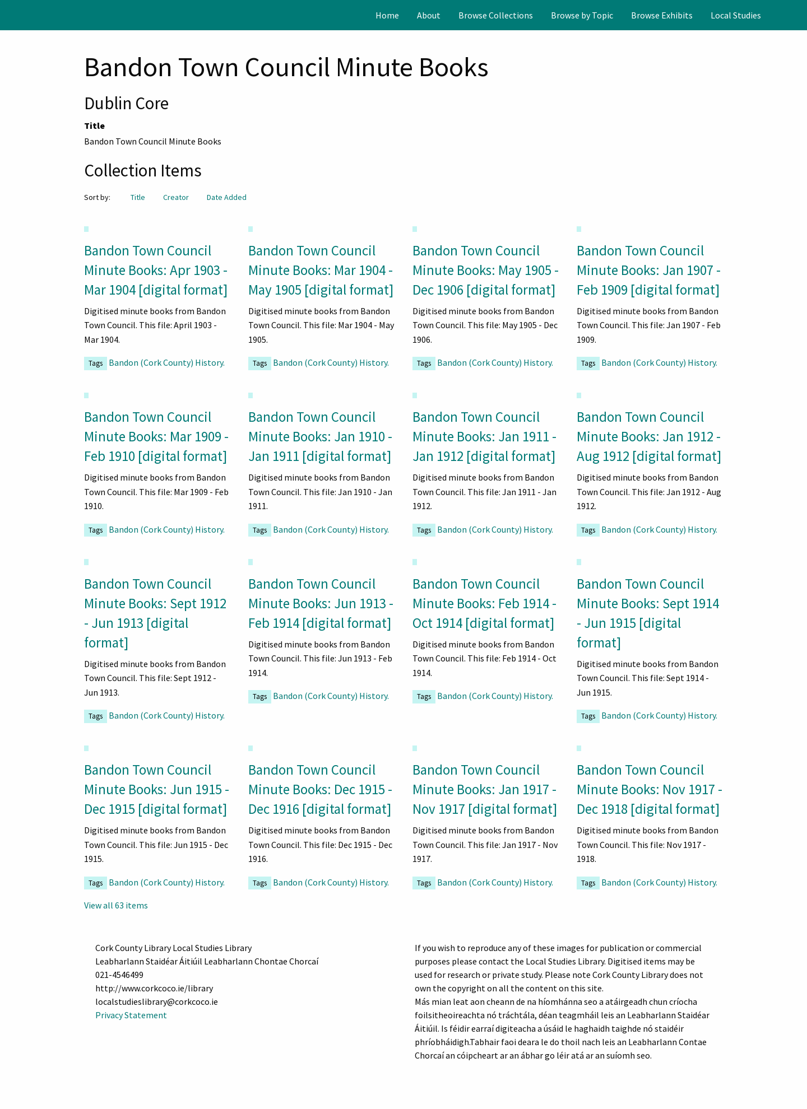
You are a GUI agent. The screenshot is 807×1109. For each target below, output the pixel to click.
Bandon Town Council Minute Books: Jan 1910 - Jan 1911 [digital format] (320, 436)
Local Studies (736, 15)
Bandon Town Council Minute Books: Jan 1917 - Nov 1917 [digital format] (484, 789)
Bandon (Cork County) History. (167, 362)
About (428, 15)
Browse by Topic (582, 15)
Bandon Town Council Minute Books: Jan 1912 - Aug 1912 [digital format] (649, 436)
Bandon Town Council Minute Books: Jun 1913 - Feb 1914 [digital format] (320, 603)
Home (387, 15)
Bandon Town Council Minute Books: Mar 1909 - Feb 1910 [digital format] (156, 436)
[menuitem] (387, 15)
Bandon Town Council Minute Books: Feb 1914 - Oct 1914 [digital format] (484, 603)
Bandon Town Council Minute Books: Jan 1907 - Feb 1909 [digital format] (649, 270)
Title (138, 197)
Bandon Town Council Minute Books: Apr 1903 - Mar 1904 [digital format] (156, 270)
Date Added (227, 197)
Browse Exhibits (662, 15)
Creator (176, 197)
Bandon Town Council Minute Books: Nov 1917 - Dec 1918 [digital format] (649, 789)
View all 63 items (116, 905)
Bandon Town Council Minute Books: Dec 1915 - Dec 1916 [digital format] (320, 789)
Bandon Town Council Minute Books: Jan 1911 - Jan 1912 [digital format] (484, 436)
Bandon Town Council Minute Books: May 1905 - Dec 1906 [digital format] (485, 270)
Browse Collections (495, 15)
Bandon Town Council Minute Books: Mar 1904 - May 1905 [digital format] (320, 270)
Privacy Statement (131, 1015)
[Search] (797, 15)
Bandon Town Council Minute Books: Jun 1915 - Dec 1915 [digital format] (156, 789)
